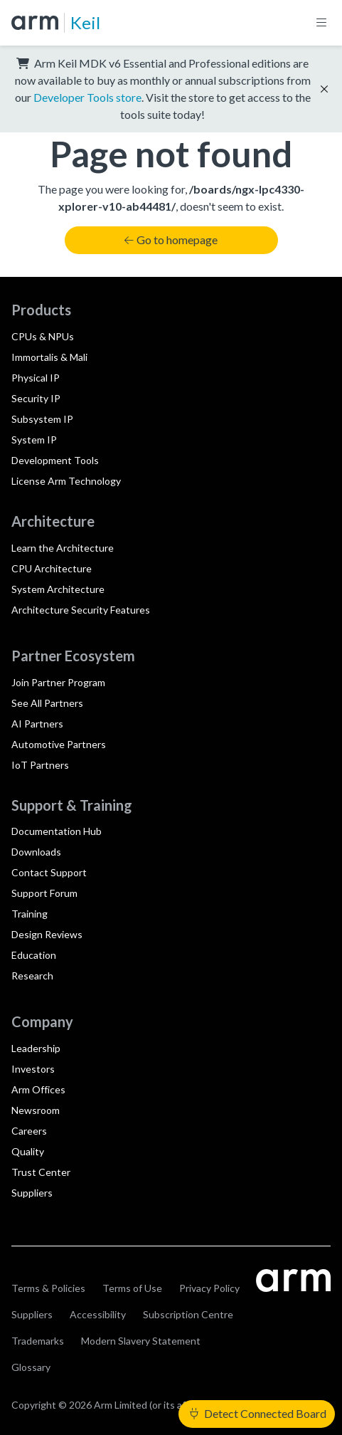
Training (29, 914)
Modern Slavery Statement (141, 1341)
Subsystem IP (42, 419)
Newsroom (35, 1110)
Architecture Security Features (80, 610)
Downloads (36, 852)
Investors (33, 1069)
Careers (29, 1131)
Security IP (35, 398)
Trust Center (40, 1172)
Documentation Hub (56, 831)
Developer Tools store (87, 97)
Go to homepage (170, 239)
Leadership (35, 1048)
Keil (85, 22)
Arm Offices (38, 1089)
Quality (27, 1151)
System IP (34, 439)
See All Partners (47, 703)
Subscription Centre (188, 1314)
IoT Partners (40, 765)
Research (32, 975)
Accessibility (98, 1314)
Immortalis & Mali (49, 357)
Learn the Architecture (62, 548)
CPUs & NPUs (42, 336)
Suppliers (32, 1193)
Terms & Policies (48, 1288)
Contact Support (49, 872)
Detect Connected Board (258, 1413)
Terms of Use (132, 1288)
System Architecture (58, 589)
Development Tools (55, 460)
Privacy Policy (209, 1288)
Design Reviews (46, 934)
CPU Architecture (51, 568)
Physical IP (35, 378)
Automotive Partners (58, 744)
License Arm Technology (66, 481)
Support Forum (44, 893)
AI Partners (37, 724)
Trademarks (37, 1341)
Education (33, 955)
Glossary (30, 1367)
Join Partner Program (58, 682)
